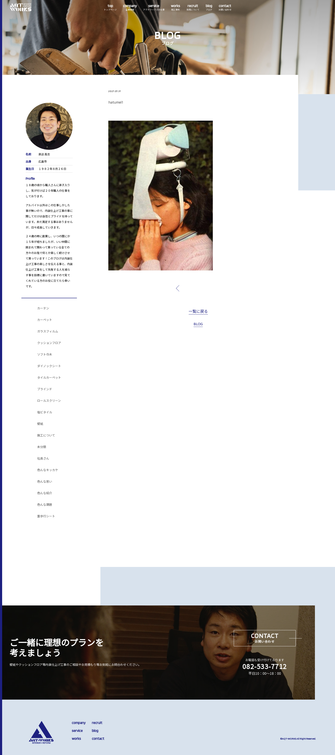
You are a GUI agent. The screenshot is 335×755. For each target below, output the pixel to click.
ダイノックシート (49, 366)
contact (98, 738)
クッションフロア (49, 343)
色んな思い (44, 481)
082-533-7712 (264, 666)
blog (95, 730)
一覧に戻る (198, 311)
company (78, 723)
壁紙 (40, 424)
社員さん (43, 458)
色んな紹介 (44, 493)
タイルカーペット (49, 377)
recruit (97, 723)
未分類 (41, 447)
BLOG (198, 324)
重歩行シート (46, 516)
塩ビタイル (44, 412)
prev (187, 288)
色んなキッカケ (47, 470)
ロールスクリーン (49, 400)
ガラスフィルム (47, 331)
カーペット (44, 320)
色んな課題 (44, 504)
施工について (46, 435)
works (76, 738)
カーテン (43, 308)
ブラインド (44, 389)
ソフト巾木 (44, 354)
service (77, 730)
